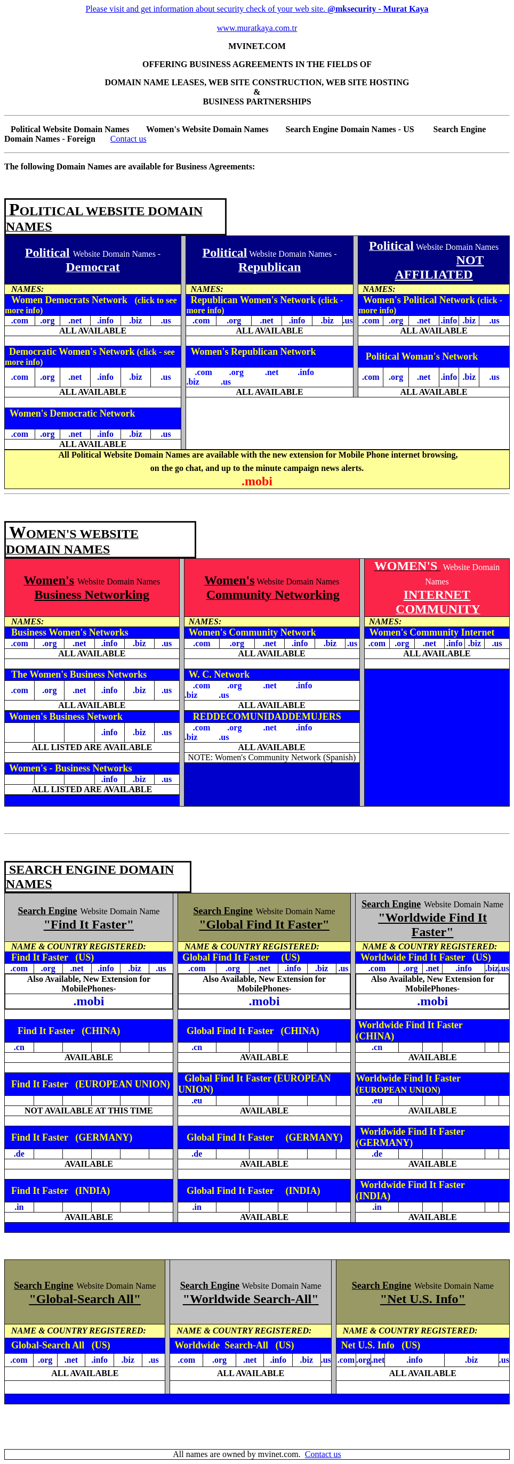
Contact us (128, 138)
